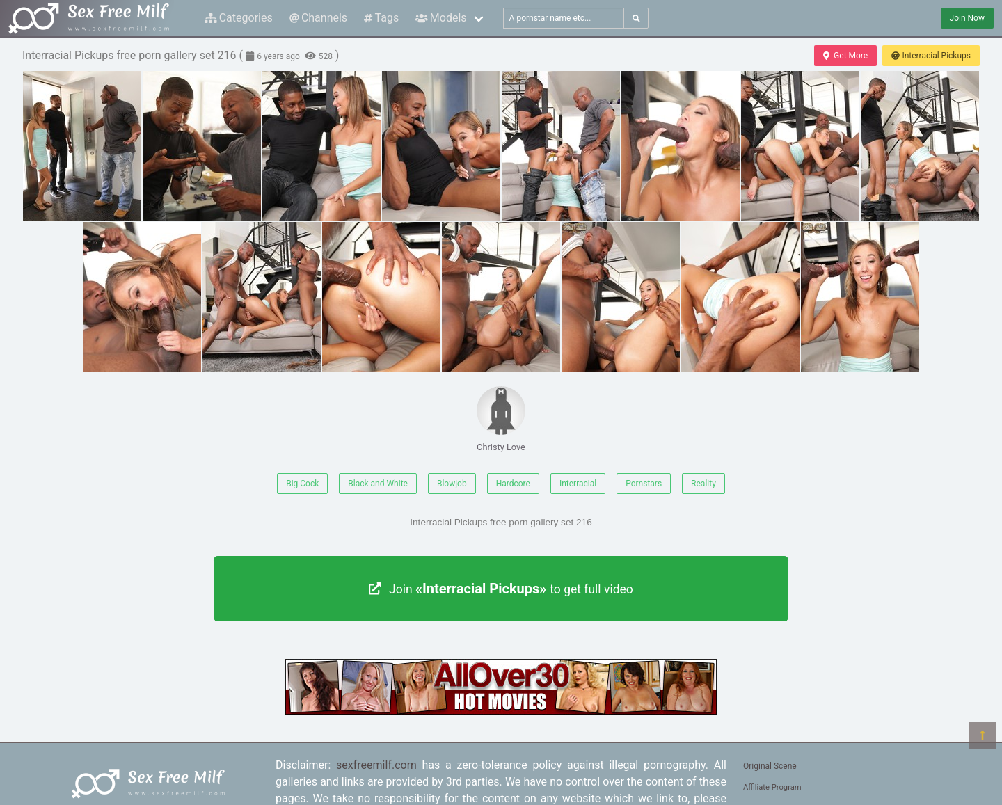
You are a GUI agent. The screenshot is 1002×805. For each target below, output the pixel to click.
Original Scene (770, 766)
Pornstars (644, 483)
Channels (318, 17)
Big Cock (302, 483)
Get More (845, 56)
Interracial (577, 483)
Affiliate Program (772, 787)
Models (440, 17)
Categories (239, 17)
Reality (703, 483)
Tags (381, 17)
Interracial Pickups (931, 56)
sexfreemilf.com (376, 765)
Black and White (378, 483)
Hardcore (513, 483)
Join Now (967, 18)
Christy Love (501, 419)
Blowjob (452, 483)
